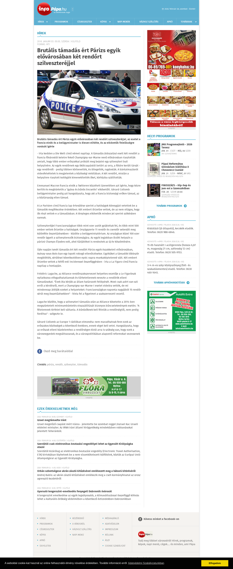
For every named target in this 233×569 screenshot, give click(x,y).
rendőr (59, 365)
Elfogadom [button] (215, 563)
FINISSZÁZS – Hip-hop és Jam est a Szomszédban (176, 187)
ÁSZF (107, 540)
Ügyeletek (45, 546)
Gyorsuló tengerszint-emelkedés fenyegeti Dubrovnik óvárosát (74, 491)
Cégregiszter (84, 22)
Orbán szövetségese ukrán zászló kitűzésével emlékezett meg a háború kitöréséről (86, 471)
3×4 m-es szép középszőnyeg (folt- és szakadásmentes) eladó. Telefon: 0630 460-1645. (169, 269)
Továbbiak (186, 22)
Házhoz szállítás (148, 22)
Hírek (41, 22)
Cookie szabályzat (115, 546)
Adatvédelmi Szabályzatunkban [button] (146, 563)
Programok (61, 22)
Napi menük (123, 22)
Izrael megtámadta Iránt (51, 420)
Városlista (72, 9)
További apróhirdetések (169, 282)
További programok (169, 205)
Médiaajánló (112, 518)
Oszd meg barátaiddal (58, 351)
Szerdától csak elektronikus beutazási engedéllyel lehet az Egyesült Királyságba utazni (85, 445)
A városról (78, 524)
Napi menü (78, 535)
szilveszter (70, 365)
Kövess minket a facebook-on (161, 519)
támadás (82, 365)
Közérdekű (78, 518)
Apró (170, 22)
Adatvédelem (112, 524)
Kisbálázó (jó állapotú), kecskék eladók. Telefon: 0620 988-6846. (170, 230)
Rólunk (109, 535)
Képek (103, 22)
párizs (50, 365)
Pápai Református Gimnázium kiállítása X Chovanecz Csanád (175, 167)
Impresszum (111, 529)
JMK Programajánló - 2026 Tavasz (176, 146)
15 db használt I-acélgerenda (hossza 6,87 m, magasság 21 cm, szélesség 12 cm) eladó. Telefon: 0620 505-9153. (171, 249)
